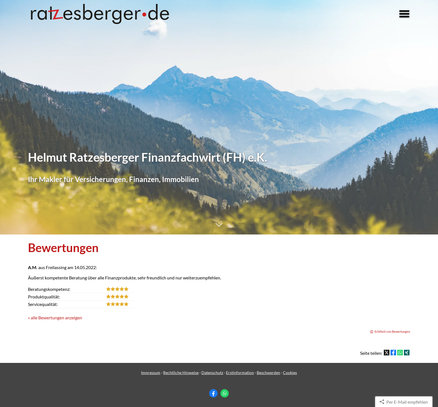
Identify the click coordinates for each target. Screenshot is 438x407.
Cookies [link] (290, 372)
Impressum (150, 372)
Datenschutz (212, 372)
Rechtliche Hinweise (181, 372)
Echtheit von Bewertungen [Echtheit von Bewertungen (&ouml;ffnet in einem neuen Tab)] (392, 331)
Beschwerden (268, 372)
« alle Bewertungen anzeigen (55, 317)
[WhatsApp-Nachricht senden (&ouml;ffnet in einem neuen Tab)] (224, 393)
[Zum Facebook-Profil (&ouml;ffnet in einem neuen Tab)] (213, 393)
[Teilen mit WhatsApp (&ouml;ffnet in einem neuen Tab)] (400, 352)
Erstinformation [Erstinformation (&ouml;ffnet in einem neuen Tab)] (240, 372)
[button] (219, 227)
